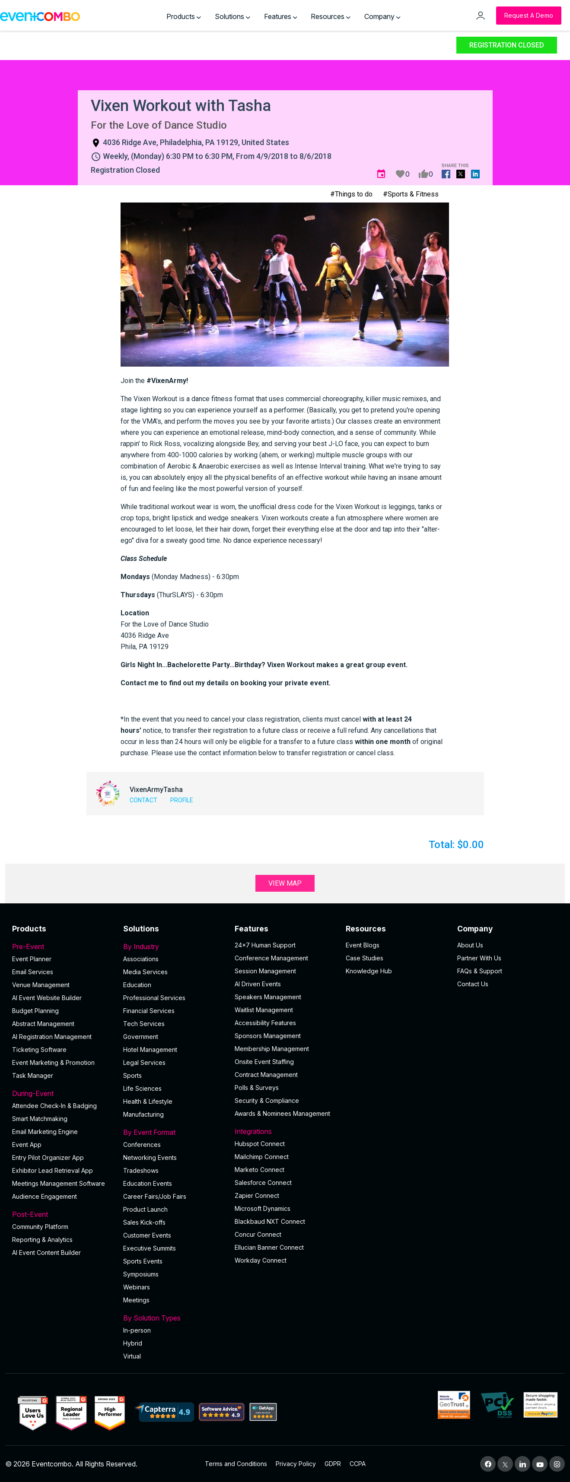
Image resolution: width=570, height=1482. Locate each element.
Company (382, 16)
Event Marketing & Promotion (53, 1062)
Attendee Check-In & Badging (54, 1105)
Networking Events (150, 1157)
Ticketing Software (39, 1049)
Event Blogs (362, 945)
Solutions (232, 16)
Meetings (136, 1300)
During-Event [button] (62, 1093)
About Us (470, 945)
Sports (132, 1075)
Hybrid (132, 1343)
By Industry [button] (173, 946)
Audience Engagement (44, 1196)
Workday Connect (261, 1260)
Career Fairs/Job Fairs (154, 1196)
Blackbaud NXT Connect (270, 1221)
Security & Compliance (267, 1100)
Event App (26, 1144)
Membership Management (272, 1048)
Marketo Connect (259, 1169)
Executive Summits (149, 1248)
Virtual (132, 1356)
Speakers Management (268, 997)
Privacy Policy (296, 1463)
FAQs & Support (479, 971)
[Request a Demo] (528, 15)
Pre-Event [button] (62, 946)
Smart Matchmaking (39, 1118)
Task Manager (32, 1075)
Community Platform (40, 1226)
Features (280, 16)
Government (140, 1036)
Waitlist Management (264, 1009)
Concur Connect (258, 1234)
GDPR (333, 1463)
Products (183, 16)
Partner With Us (479, 958)
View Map (285, 883)
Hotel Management (150, 1049)
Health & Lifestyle (147, 1101)
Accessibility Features (265, 1022)
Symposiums (141, 1274)
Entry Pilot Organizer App (48, 1157)
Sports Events (142, 1261)
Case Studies (364, 958)
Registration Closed (506, 45)
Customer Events (147, 1235)
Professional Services (154, 997)
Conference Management (271, 958)
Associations (141, 959)
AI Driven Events (258, 984)
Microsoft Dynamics (262, 1208)
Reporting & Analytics (42, 1239)
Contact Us (472, 984)
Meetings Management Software (58, 1183)
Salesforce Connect (263, 1182)
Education (137, 984)
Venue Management (41, 984)
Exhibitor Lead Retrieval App (52, 1170)
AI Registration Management (52, 1036)
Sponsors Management (268, 1035)
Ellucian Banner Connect (269, 1247)
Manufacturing (143, 1114)
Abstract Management (43, 1023)
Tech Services (144, 1023)
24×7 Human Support (265, 945)
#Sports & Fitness (411, 194)
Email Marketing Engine (45, 1131)
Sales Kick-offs (144, 1222)
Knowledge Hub (369, 971)
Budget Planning (35, 1010)
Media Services (145, 971)
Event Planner (31, 959)
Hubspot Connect (260, 1143)
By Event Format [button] (173, 1132)
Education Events (147, 1183)
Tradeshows (141, 1170)
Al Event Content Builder (46, 1252)
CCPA (358, 1463)
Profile (181, 800)
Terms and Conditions (236, 1463)
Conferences (142, 1144)
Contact (143, 800)
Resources (330, 16)
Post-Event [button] (62, 1214)
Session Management (265, 971)
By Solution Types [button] (173, 1318)
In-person (137, 1330)
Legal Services (144, 1062)
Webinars (136, 1287)
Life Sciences (142, 1088)
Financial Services (149, 1010)
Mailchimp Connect (262, 1156)
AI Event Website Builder (47, 997)
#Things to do (351, 194)
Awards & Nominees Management (282, 1113)
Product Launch (145, 1209)
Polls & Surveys (257, 1087)
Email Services (32, 971)
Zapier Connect (257, 1195)
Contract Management (266, 1074)
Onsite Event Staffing (264, 1061)
